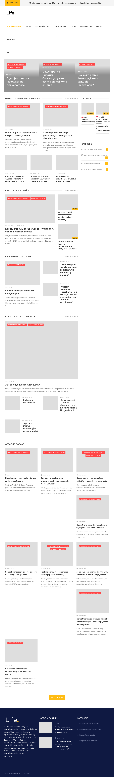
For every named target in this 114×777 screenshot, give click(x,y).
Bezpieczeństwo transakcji (16, 64)
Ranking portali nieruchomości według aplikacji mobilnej (66, 178)
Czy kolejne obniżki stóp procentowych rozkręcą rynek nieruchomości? (58, 135)
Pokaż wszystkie (71, 98)
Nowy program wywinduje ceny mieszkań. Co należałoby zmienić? (68, 270)
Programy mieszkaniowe (16, 265)
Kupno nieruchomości (14, 67)
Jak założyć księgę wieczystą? (22, 384)
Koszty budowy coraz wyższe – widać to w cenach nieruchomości (15, 178)
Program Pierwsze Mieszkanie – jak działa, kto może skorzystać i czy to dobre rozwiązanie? (68, 294)
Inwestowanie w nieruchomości (18, 106)
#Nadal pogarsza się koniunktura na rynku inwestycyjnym (53, 3)
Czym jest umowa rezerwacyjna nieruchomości (17, 82)
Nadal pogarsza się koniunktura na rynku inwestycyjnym (64, 729)
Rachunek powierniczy (28, 401)
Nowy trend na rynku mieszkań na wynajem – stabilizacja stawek (41, 178)
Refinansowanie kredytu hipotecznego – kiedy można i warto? (18, 671)
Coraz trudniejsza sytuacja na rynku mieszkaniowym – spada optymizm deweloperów (92, 622)
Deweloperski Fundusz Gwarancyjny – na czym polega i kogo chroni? (54, 78)
